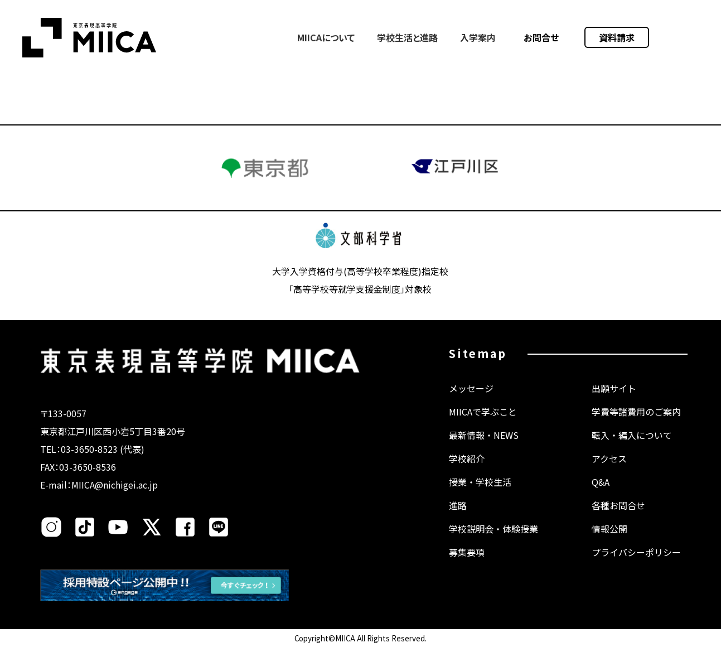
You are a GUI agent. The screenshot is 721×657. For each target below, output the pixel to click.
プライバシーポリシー (636, 563)
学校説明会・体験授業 (493, 540)
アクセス (609, 469)
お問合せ (541, 37)
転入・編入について (632, 446)
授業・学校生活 (480, 493)
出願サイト (614, 399)
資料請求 (617, 37)
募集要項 (467, 563)
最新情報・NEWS (484, 446)
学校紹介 (467, 469)
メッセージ (471, 399)
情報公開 (609, 540)
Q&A (600, 493)
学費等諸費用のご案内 (636, 422)
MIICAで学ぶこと (483, 422)
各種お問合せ (618, 516)
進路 (458, 516)
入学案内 (478, 37)
